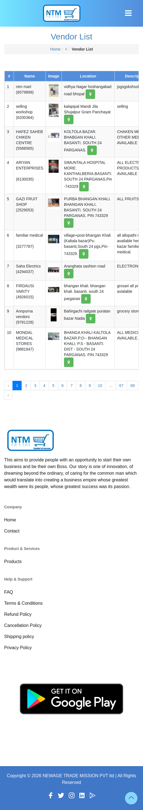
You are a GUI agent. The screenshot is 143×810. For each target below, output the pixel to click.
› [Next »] (8, 395)
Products (13, 561)
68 (133, 385)
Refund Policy (18, 614)
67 (121, 385)
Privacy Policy (18, 647)
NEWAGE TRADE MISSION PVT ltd (78, 775)
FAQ (8, 592)
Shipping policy (19, 636)
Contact (11, 531)
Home (55, 49)
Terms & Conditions (23, 603)
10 (100, 385)
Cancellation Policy (23, 625)
